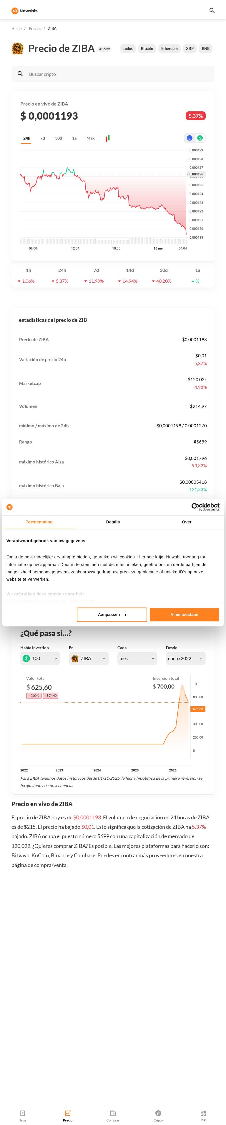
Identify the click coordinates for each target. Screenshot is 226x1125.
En (71, 647)
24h (26, 137)
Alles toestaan (184, 614)
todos (128, 48)
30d (58, 137)
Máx (91, 137)
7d (42, 137)
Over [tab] (187, 522)
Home (16, 28)
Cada (122, 647)
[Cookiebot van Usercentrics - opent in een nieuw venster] (194, 507)
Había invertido (34, 647)
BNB (206, 48)
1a (74, 137)
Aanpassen (112, 614)
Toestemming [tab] (39, 522)
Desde (171, 647)
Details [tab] (113, 522)
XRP (190, 48)
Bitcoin (147, 48)
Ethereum (169, 48)
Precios (35, 28)
